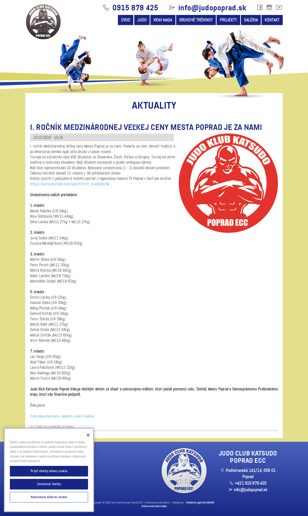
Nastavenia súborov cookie (49, 497)
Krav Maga (163, 20)
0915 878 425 (130, 8)
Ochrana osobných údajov (154, 506)
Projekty (228, 20)
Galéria (251, 20)
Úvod (125, 20)
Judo (142, 20)
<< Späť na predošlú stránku (52, 426)
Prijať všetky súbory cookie (49, 471)
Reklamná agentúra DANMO (200, 502)
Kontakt (272, 20)
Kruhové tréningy (196, 20)
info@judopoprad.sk (207, 8)
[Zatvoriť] (88, 435)
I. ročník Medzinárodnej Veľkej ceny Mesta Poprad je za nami (146, 127)
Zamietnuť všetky (49, 484)
